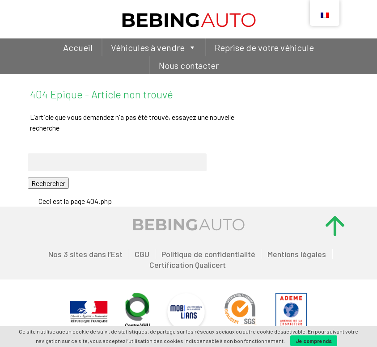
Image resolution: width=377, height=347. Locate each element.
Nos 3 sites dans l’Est (85, 254)
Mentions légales (296, 254)
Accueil (78, 47)
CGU (142, 254)
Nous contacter (189, 65)
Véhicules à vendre (153, 47)
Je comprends (314, 341)
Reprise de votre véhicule (264, 47)
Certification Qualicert (187, 265)
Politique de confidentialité (208, 254)
